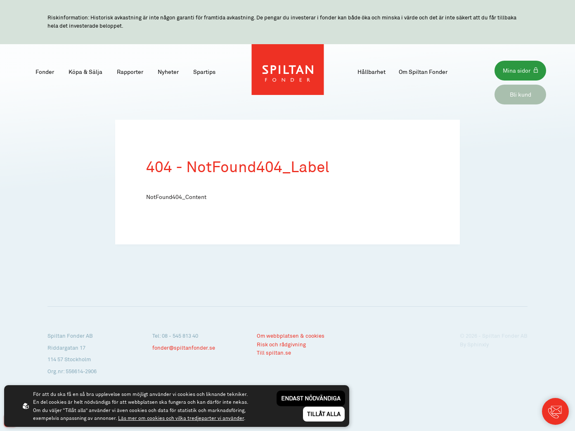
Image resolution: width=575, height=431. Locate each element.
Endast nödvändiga (311, 398)
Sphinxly (478, 344)
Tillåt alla (324, 413)
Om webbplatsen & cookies (290, 335)
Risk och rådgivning (281, 344)
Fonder (44, 71)
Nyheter (168, 71)
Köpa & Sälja (85, 71)
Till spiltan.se (274, 352)
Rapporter (130, 71)
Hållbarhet (371, 71)
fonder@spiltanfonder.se (183, 347)
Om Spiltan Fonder (423, 71)
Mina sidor (516, 70)
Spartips (204, 71)
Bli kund (520, 94)
